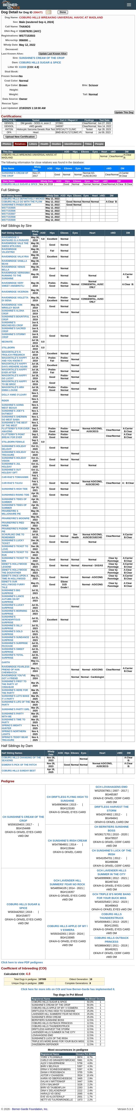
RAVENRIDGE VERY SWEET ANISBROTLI (13, 284)
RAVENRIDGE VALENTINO (9, 250)
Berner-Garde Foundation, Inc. (30, 1109)
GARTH (6, 662)
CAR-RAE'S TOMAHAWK (15, 477)
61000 (23, 66)
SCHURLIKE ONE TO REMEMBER (13, 536)
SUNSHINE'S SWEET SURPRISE (13, 650)
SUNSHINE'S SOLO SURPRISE (12, 633)
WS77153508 (9, 217)
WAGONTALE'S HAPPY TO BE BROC (14, 383)
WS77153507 (9, 214)
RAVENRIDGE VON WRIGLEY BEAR (12, 306)
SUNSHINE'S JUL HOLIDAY (11, 465)
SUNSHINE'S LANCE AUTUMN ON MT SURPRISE (13, 599)
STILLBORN (8, 347)
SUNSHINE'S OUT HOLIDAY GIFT (11, 471)
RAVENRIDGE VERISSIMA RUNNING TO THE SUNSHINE (16, 275)
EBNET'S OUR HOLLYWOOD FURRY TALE (13, 584)
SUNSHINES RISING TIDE (15, 495)
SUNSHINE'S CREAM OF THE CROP (42, 57)
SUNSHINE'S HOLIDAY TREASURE (14, 453)
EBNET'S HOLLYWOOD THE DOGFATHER (14, 571)
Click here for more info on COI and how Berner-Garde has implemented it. (68, 989)
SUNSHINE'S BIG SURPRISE (11, 592)
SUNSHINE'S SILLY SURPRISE (12, 627)
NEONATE (7, 341)
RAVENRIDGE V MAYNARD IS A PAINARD (15, 239)
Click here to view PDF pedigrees (22, 962)
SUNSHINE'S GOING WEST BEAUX (13, 406)
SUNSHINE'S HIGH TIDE (15, 489)
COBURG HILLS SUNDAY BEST (19, 770)
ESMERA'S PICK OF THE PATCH (19, 765)
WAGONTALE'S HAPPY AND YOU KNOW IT (14, 359)
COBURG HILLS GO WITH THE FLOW (22, 201)
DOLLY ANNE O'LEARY (14, 394)
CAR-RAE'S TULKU (12, 483)
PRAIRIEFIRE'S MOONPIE (16, 518)
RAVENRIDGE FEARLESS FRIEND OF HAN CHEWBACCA (15, 669)
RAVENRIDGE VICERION (15, 291)
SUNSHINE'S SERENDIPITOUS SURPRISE (11, 620)
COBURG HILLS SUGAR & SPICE (40, 62)
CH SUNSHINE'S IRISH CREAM (67, 840)
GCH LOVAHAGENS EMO (112, 786)
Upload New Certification (20, 136)
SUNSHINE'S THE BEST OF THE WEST (14, 424)
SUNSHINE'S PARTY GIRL (16, 709)
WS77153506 (9, 211)
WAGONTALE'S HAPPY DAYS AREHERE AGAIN (14, 365)
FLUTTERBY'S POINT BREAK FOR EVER (13, 436)
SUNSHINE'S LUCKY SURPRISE (13, 606)
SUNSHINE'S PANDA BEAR (16, 204)
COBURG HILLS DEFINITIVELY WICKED (23, 198)
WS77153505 (9, 208)
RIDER (5, 400)
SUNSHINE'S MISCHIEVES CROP (12, 324)
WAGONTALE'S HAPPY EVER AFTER (14, 371)
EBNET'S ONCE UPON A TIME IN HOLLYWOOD (15, 577)
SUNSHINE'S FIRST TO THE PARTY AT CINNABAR (14, 684)
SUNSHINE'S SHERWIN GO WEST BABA (14, 418)
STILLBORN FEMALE (13, 442)
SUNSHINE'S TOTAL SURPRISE (12, 656)
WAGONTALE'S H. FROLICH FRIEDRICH (13, 353)
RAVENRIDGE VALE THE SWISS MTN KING (15, 245)
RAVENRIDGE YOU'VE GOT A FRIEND (14, 677)
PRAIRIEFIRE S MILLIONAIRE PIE (11, 512)
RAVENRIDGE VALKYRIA (15, 256)
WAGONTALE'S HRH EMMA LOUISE (13, 389)
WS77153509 (9, 220)
